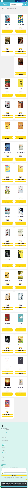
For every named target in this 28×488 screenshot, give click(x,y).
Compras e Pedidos (4, 439)
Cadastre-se (3, 450)
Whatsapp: (5, 429)
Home (12, 6)
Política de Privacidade (5, 440)
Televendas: (5, 428)
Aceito (14, 486)
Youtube (3, 460)
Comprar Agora (7, 31)
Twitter (3, 457)
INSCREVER (14, 475)
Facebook (3, 456)
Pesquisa (15, 6)
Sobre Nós (3, 436)
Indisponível (7, 51)
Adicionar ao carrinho (7, 30)
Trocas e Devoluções (4, 437)
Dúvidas (3, 449)
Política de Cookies (4, 442)
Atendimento (3, 447)
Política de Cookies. (13, 484)
